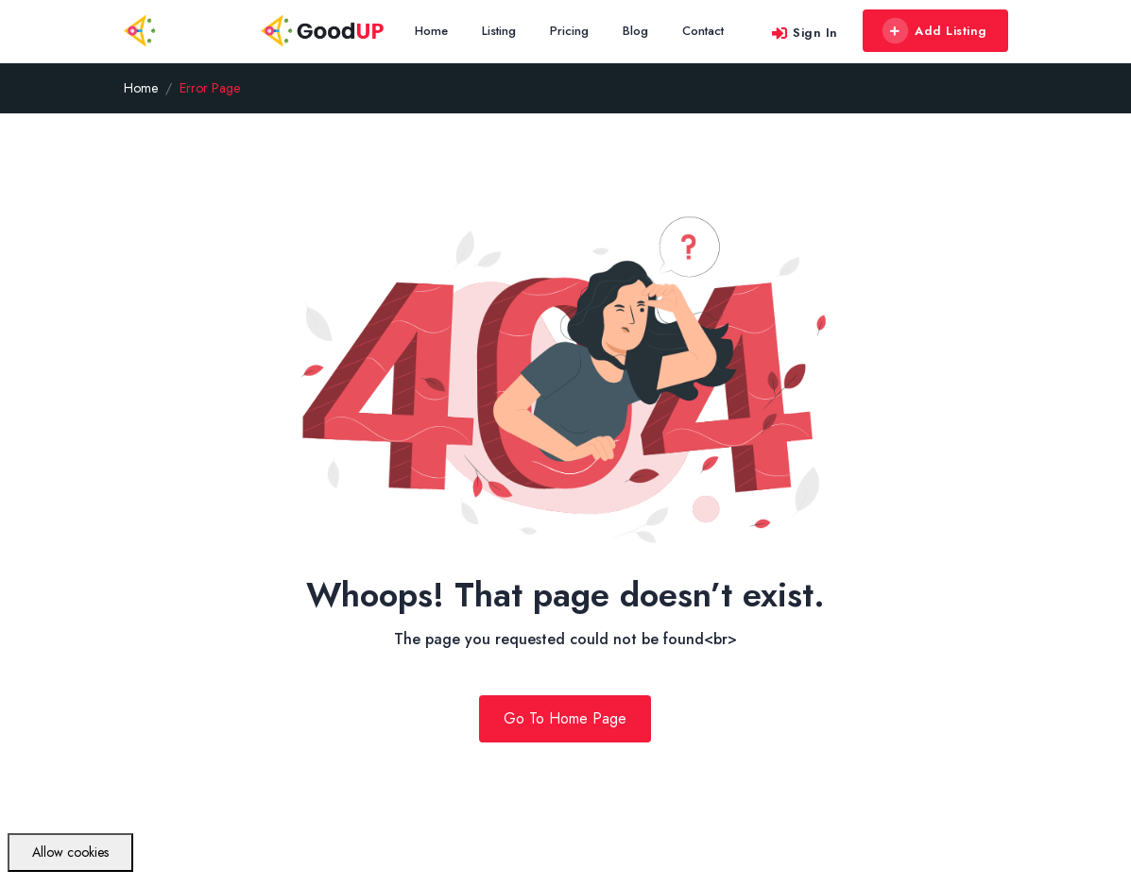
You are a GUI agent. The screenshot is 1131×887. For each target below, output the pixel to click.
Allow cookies (70, 852)
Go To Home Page (565, 718)
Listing (499, 31)
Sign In (804, 33)
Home (431, 31)
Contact (703, 31)
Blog (635, 31)
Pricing (569, 31)
